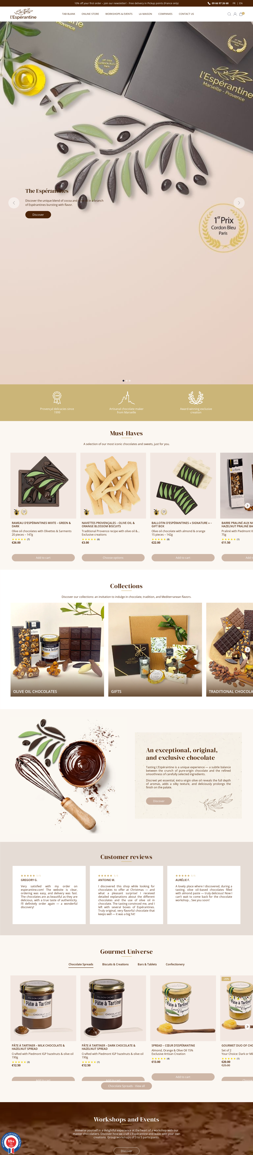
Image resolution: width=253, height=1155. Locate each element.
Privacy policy (78, 1131)
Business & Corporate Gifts (205, 1106)
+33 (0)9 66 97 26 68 (23, 1117)
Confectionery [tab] (175, 690)
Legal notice (77, 1106)
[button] (229, 14)
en (241, 3)
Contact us (25, 1125)
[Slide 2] (126, 110)
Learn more (149, 969)
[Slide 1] (123, 110)
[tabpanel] (126, 757)
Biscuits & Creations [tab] (115, 690)
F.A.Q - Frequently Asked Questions (92, 1121)
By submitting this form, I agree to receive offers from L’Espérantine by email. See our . (170, 1067)
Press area (76, 1126)
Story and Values (140, 1106)
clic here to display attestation (93, 1142)
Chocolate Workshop (201, 1111)
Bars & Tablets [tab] (147, 690)
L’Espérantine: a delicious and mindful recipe (153, 1122)
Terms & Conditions (82, 1111)
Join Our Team (138, 1116)
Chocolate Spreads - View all (126, 812)
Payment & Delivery (82, 1116)
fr (234, 3)
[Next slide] (247, 233)
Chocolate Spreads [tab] (81, 690)
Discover (38, 79)
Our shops (135, 1111)
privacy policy (211, 1067)
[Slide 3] (130, 110)
